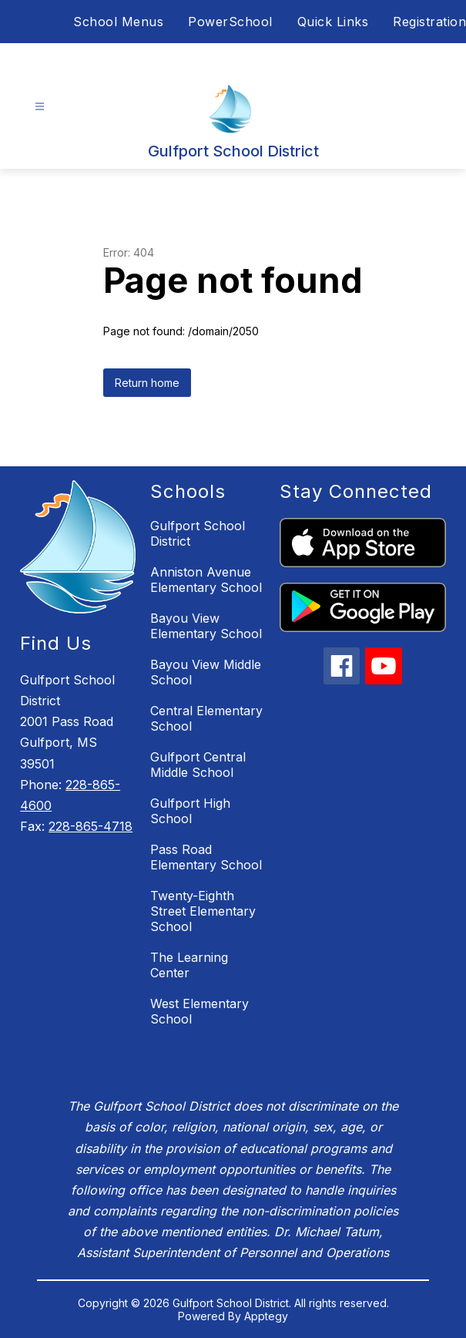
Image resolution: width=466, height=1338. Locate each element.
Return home (147, 382)
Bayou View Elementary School (206, 625)
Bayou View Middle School (205, 672)
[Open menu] (40, 107)
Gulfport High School (190, 810)
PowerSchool (230, 21)
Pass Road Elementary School (206, 857)
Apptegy (266, 1316)
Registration (429, 21)
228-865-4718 (90, 826)
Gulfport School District (197, 533)
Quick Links (333, 21)
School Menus (118, 21)
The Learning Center (189, 965)
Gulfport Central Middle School (198, 764)
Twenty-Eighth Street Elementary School (203, 911)
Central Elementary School (206, 718)
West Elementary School (199, 1011)
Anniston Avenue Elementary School (206, 579)
